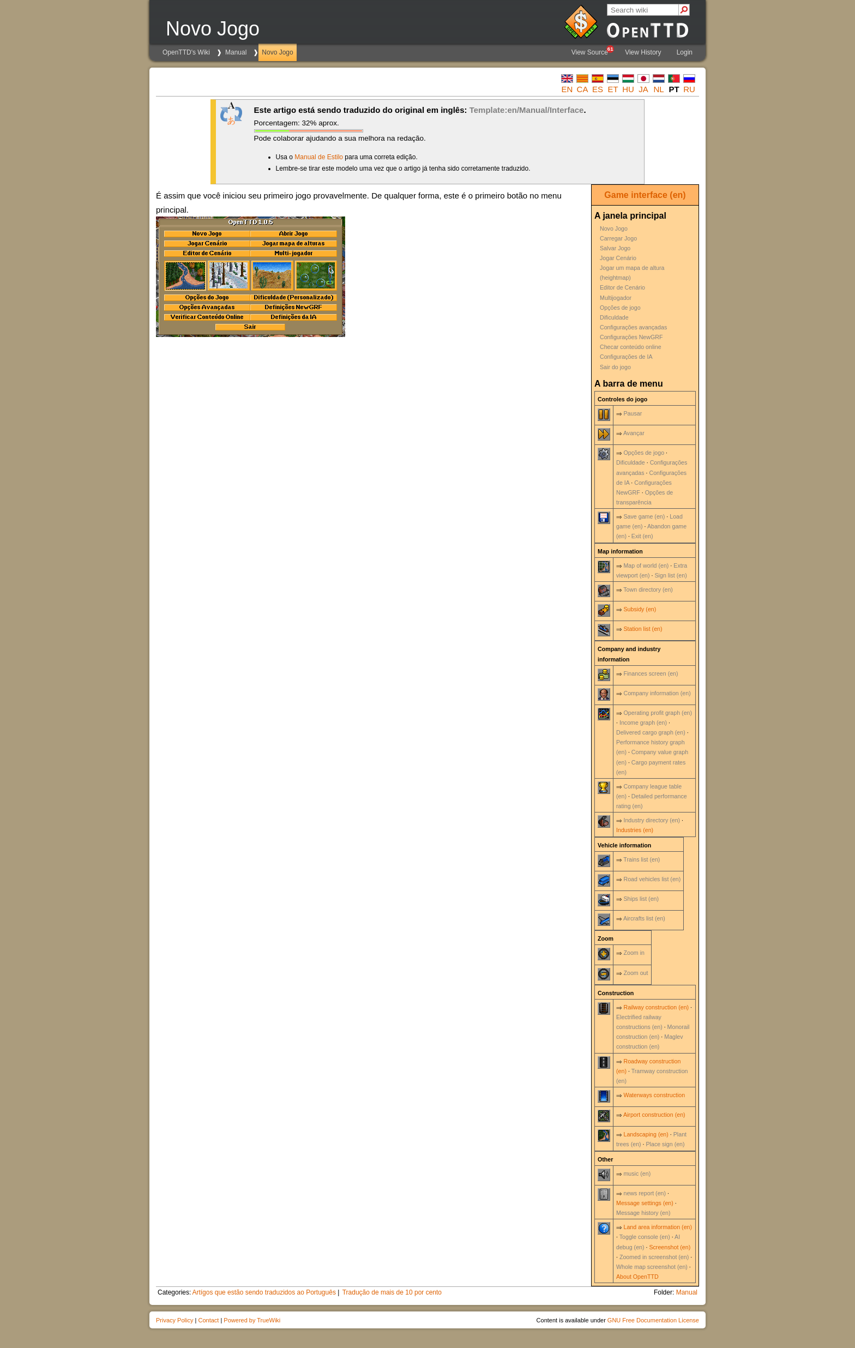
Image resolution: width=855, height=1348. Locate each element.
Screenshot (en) (669, 1247)
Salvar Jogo (615, 248)
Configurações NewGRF (631, 337)
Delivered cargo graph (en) (650, 732)
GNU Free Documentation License (653, 1320)
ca (582, 89)
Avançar (634, 433)
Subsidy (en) (639, 609)
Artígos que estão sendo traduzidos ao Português (264, 1292)
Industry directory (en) (651, 820)
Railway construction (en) (656, 1007)
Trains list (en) (641, 859)
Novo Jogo (277, 52)
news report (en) (644, 1193)
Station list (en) (642, 628)
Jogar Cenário (618, 258)
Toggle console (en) (644, 1236)
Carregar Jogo (618, 238)
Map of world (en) (646, 565)
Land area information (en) (657, 1227)
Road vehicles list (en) (652, 879)
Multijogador (615, 297)
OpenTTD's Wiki (186, 52)
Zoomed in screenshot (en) (654, 1257)
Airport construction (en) (654, 1114)
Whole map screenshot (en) (652, 1266)
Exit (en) (642, 536)
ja (643, 89)
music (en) (637, 1173)
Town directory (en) (648, 589)
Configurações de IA (626, 356)
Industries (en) (634, 830)
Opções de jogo (620, 307)
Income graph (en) (643, 722)
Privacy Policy (174, 1320)
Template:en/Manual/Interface (526, 110)
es (597, 89)
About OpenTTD (637, 1276)
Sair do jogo (615, 367)
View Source (592, 50)
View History (643, 52)
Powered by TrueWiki (252, 1320)
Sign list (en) (670, 575)
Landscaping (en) (645, 1134)
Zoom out (635, 973)
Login (685, 52)
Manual (235, 52)
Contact (208, 1320)
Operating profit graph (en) (657, 712)
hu (628, 89)
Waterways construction (654, 1095)
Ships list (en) (641, 898)
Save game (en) (644, 516)
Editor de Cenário (622, 287)
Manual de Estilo (318, 157)
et (612, 89)
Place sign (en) (665, 1144)
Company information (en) (656, 693)
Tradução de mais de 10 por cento (392, 1292)
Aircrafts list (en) (644, 918)
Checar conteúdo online (630, 347)
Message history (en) (643, 1212)
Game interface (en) (644, 195)
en (567, 89)
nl (658, 89)
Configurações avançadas (633, 327)
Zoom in (634, 952)
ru (689, 89)
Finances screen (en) (650, 673)
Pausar (632, 413)
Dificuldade (614, 317)
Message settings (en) (644, 1203)
